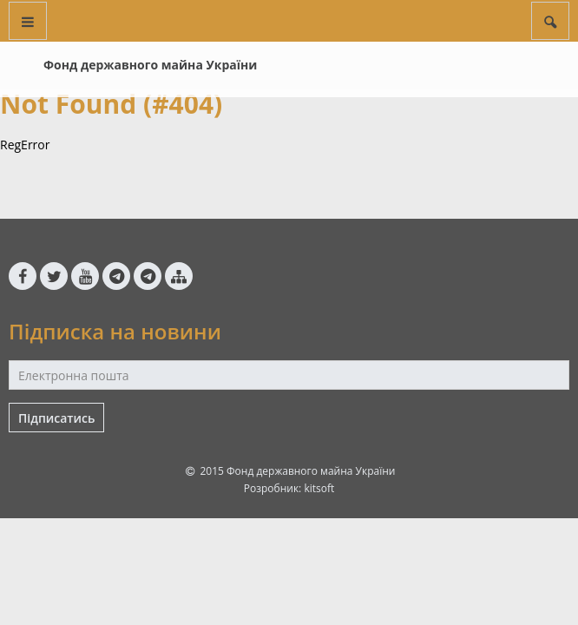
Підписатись (56, 418)
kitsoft (319, 488)
